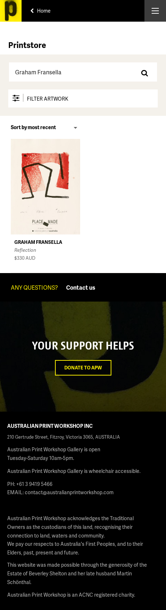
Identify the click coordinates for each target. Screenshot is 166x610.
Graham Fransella (38, 242)
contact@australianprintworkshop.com (69, 492)
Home (40, 10)
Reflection (25, 250)
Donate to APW (83, 367)
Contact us (80, 287)
